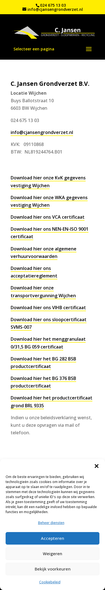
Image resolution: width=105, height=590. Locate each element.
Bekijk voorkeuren (53, 569)
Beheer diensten (51, 522)
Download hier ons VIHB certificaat (48, 307)
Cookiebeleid (49, 582)
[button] (96, 466)
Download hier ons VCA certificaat (48, 217)
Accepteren (52, 538)
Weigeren (52, 553)
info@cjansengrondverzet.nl (42, 132)
